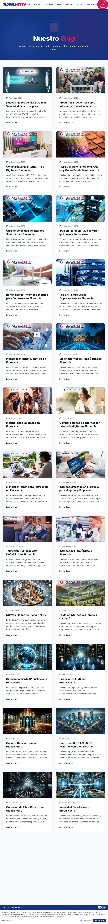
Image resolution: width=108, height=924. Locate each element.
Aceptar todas (100, 920)
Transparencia (91, 4)
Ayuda (79, 4)
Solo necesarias (85, 920)
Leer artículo (13, 123)
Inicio (28, 4)
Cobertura (69, 4)
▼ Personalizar (7, 920)
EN (104, 907)
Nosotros (37, 4)
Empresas (49, 4)
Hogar (58, 4)
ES (100, 907)
